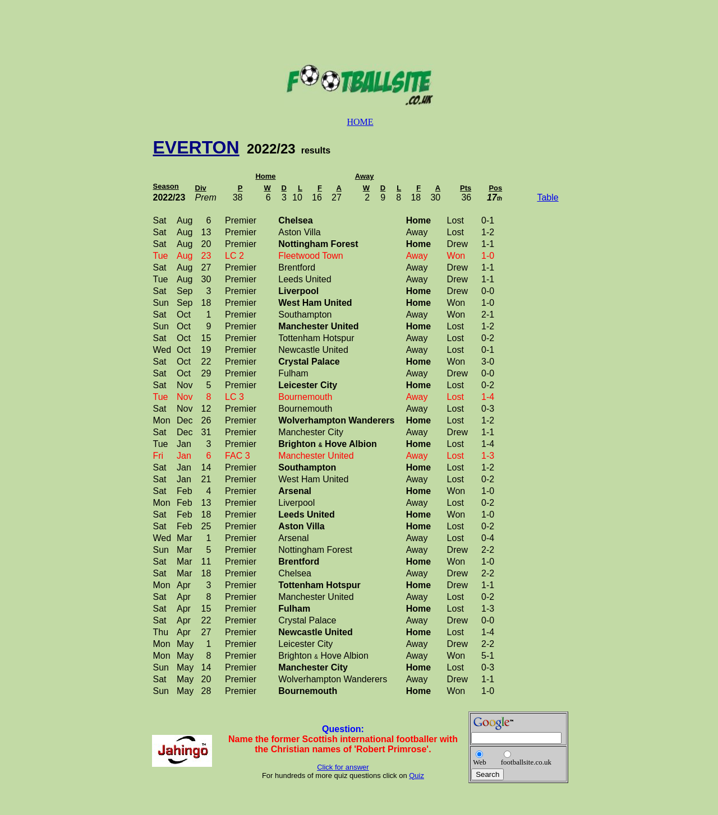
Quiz (416, 775)
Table (547, 197)
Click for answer (343, 767)
